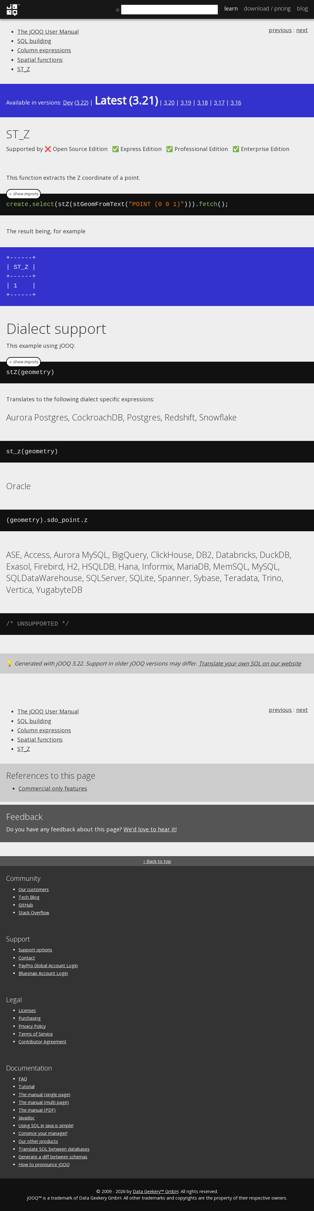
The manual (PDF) (37, 1110)
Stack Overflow (34, 913)
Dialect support (56, 328)
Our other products (38, 1141)
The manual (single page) (44, 1094)
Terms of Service (36, 1034)
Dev (68, 102)
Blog (302, 8)
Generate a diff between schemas (53, 1157)
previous (280, 30)
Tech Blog (29, 897)
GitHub (26, 905)
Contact (27, 958)
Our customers (34, 889)
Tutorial (27, 1086)
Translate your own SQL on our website (250, 663)
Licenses (27, 1010)
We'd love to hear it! (150, 829)
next (302, 30)
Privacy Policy (32, 1026)
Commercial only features (53, 788)
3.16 (236, 102)
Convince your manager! (43, 1133)
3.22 (81, 102)
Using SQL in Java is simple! (46, 1125)
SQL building (34, 41)
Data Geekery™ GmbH (155, 1191)
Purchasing (30, 1018)
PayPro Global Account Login (48, 965)
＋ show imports (23, 193)
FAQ (23, 1079)
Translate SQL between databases (54, 1149)
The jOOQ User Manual (48, 31)
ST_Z (23, 69)
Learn (231, 8)
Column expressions (44, 50)
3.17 (219, 102)
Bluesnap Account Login (43, 973)
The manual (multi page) (44, 1102)
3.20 (169, 102)
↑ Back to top (157, 861)
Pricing (267, 8)
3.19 (186, 102)
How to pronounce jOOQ (44, 1164)
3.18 (202, 102)
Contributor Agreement (42, 1042)
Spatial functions (40, 59)
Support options (35, 950)
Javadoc (27, 1118)
